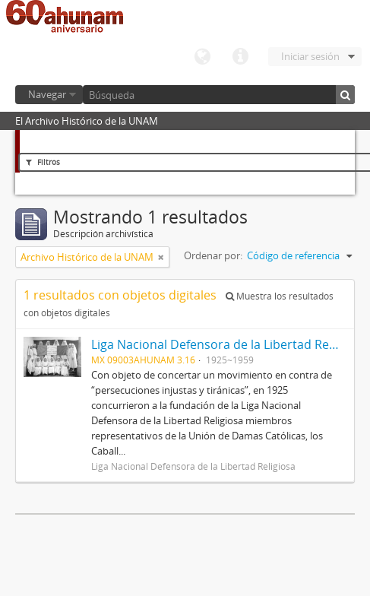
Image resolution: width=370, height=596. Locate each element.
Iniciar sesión (310, 56)
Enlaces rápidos (240, 57)
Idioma (202, 57)
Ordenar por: (213, 255)
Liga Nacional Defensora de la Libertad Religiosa (228, 344)
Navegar (47, 94)
